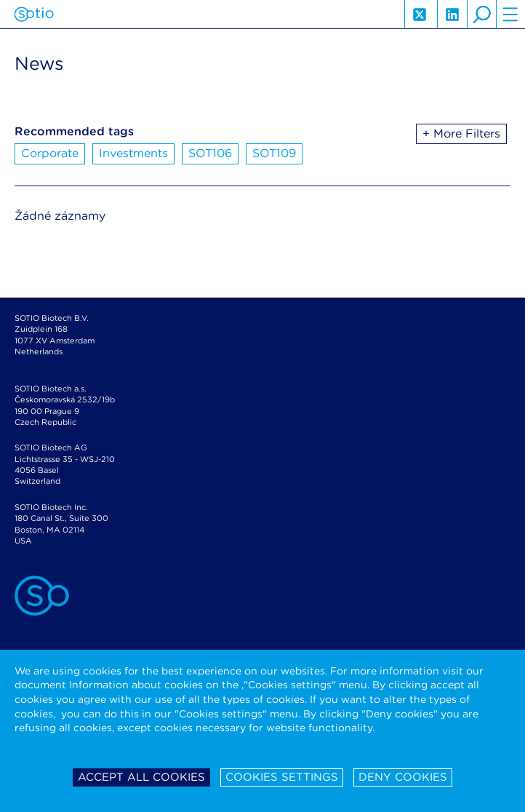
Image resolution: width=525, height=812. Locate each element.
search (481, 14)
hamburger (510, 14)
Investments (133, 153)
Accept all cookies (141, 777)
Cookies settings (281, 777)
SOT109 (274, 153)
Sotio (34, 14)
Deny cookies (402, 777)
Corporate (50, 153)
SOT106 (210, 153)
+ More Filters (461, 133)
